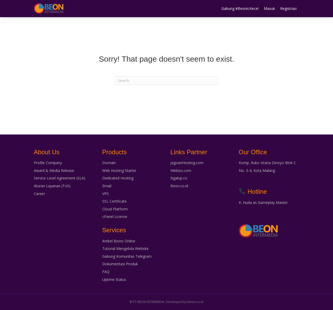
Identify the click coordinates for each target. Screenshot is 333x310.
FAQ (106, 271)
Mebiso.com (180, 170)
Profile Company (48, 162)
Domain (109, 162)
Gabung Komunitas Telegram (127, 256)
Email (106, 185)
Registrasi (288, 8)
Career (39, 193)
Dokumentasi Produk (120, 263)
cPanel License (114, 216)
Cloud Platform (115, 208)
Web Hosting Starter (119, 170)
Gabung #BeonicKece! (240, 8)
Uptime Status (114, 279)
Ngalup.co (178, 178)
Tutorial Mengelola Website (125, 248)
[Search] (166, 80)
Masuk (269, 8)
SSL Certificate (114, 201)
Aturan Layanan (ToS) (52, 185)
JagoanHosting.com (186, 162)
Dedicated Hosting (117, 178)
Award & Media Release (54, 170)
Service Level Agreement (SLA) (59, 178)
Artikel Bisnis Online (118, 240)
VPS (105, 193)
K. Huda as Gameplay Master (263, 202)
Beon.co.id (179, 185)
